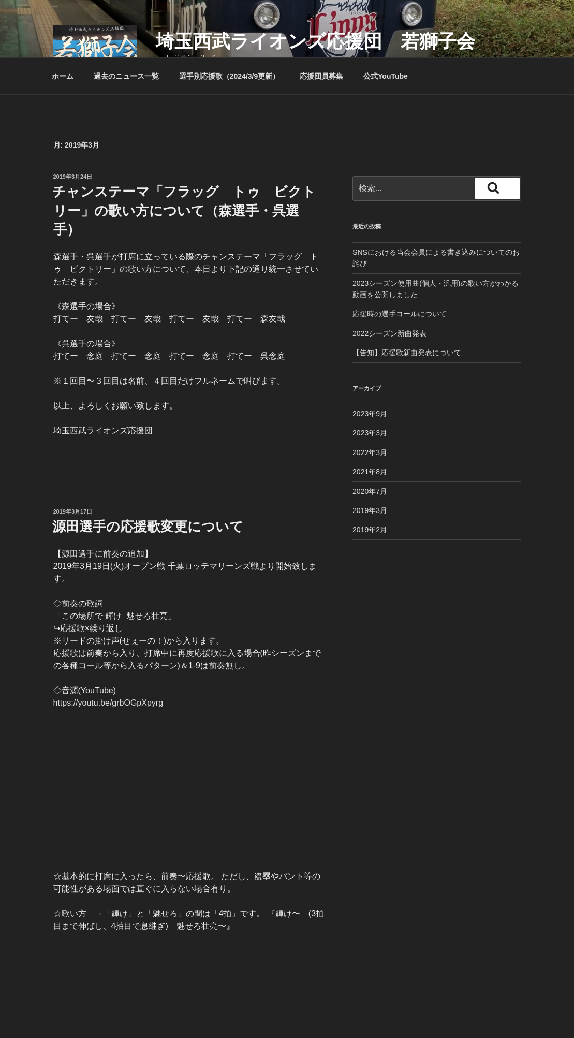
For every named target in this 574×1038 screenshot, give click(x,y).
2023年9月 (369, 414)
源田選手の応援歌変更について (147, 526)
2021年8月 (369, 471)
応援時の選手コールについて (399, 314)
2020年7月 (369, 491)
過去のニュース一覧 (126, 76)
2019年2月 (369, 529)
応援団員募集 (321, 76)
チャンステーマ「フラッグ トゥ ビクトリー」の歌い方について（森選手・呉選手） (184, 210)
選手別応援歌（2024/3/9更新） (229, 76)
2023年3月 (369, 433)
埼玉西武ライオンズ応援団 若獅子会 (315, 41)
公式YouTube (385, 76)
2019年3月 (369, 510)
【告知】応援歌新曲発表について (406, 352)
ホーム (62, 76)
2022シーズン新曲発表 (389, 333)
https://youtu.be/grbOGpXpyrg (108, 702)
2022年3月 (369, 452)
